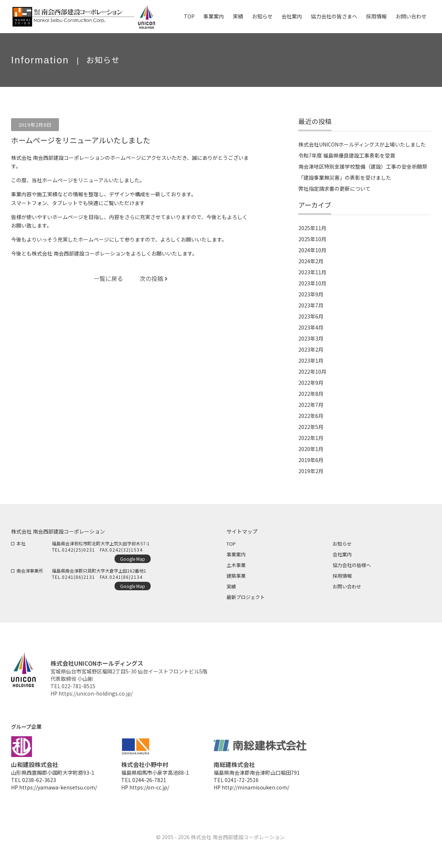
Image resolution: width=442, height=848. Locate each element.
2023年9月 (310, 294)
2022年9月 (310, 382)
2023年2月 (310, 349)
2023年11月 (312, 272)
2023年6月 (310, 316)
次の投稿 (154, 278)
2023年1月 (310, 360)
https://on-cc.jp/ (149, 787)
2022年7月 (310, 404)
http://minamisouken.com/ (255, 787)
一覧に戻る (108, 278)
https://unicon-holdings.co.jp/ (96, 693)
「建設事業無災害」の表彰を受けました (344, 177)
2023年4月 (310, 327)
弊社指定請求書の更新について (334, 188)
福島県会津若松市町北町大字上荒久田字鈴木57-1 (101, 543)
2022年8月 (310, 393)
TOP (231, 543)
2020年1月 (310, 449)
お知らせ (342, 543)
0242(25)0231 (78, 549)
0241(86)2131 (78, 577)
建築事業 (236, 575)
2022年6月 (310, 415)
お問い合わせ (347, 586)
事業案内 (236, 554)
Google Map (132, 559)
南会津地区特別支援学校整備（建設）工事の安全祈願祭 (362, 166)
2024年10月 (312, 250)
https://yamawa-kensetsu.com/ (58, 787)
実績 (231, 586)
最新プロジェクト (246, 597)
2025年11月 (312, 228)
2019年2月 (310, 471)
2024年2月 (310, 261)
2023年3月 (310, 338)
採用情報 (342, 575)
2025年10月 (312, 239)
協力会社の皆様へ (352, 565)
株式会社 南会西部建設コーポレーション (238, 837)
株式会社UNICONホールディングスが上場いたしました (362, 144)
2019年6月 (310, 460)
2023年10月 (312, 283)
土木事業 (236, 565)
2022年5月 (310, 426)
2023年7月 (310, 305)
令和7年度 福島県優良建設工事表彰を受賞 (346, 155)
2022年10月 (312, 371)
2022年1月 (310, 437)
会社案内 (342, 554)
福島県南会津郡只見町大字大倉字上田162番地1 (99, 570)
